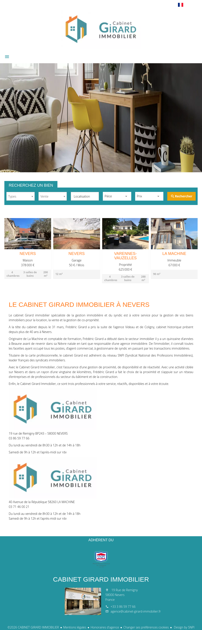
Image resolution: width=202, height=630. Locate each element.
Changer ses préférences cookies (146, 627)
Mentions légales (74, 627)
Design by (184, 627)
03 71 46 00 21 (19, 507)
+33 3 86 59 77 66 (123, 606)
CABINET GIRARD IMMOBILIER (101, 579)
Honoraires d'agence (105, 627)
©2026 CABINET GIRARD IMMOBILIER (33, 627)
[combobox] (20, 196)
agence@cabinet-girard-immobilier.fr (136, 611)
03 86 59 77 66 (19, 438)
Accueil (101, 29)
